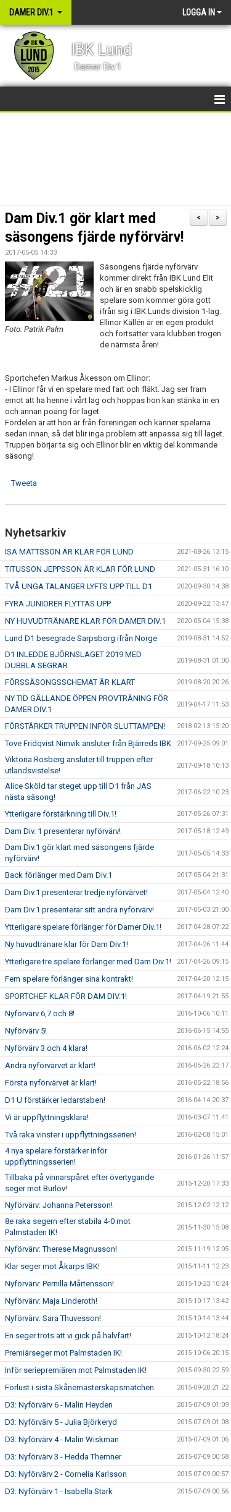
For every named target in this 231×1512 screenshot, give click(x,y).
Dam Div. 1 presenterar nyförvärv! (63, 831)
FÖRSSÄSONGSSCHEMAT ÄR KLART (70, 682)
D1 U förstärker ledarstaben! (55, 1100)
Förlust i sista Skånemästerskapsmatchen (79, 1387)
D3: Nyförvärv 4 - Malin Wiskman (62, 1439)
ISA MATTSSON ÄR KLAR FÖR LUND (69, 551)
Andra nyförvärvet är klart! (50, 1065)
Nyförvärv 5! (26, 1030)
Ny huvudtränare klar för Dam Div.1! (66, 944)
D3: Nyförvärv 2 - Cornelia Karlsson (66, 1474)
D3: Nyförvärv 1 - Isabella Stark (59, 1491)
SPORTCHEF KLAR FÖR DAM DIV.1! (66, 996)
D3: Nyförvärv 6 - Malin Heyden (59, 1404)
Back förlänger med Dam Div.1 (58, 875)
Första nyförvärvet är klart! (51, 1082)
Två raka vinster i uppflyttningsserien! (70, 1134)
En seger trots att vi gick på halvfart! (68, 1335)
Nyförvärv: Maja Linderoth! (51, 1301)
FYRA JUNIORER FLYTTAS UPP (58, 603)
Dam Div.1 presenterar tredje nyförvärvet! (76, 892)
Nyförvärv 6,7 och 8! (40, 1013)
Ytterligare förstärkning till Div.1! (60, 813)
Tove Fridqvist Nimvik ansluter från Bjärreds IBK (88, 743)
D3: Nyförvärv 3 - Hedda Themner (63, 1456)
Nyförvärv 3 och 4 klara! (46, 1048)
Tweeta (24, 483)
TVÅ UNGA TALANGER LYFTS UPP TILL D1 (78, 586)
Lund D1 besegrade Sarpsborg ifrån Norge (81, 638)
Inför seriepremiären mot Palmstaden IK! (76, 1370)
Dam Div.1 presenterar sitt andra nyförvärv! (79, 909)
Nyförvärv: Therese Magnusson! (61, 1249)
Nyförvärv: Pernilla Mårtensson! (59, 1283)
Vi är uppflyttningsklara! (47, 1117)
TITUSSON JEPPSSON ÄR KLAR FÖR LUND (80, 569)
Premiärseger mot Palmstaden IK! (63, 1352)
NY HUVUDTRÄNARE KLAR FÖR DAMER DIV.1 (85, 621)
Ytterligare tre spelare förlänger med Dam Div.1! (88, 961)
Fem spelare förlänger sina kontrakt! (69, 978)
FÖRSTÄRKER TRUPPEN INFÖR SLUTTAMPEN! (85, 726)
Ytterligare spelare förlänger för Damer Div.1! (83, 927)
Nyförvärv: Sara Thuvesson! (53, 1318)
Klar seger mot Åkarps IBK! (52, 1266)
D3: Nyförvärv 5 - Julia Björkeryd (61, 1422)
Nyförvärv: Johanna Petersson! (59, 1205)
